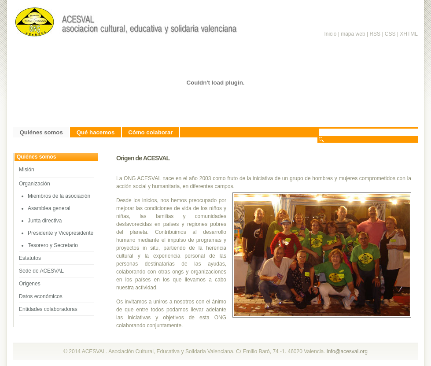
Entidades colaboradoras (48, 309)
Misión (26, 169)
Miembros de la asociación (59, 196)
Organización (34, 184)
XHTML (409, 34)
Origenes (30, 284)
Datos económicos (41, 296)
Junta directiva (45, 221)
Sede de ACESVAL (41, 271)
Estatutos (30, 258)
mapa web (353, 34)
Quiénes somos (41, 132)
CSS (390, 34)
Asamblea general (49, 208)
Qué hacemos (96, 132)
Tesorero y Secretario (53, 245)
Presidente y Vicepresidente (60, 233)
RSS (375, 34)
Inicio (330, 34)
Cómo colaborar (150, 132)
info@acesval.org (347, 351)
